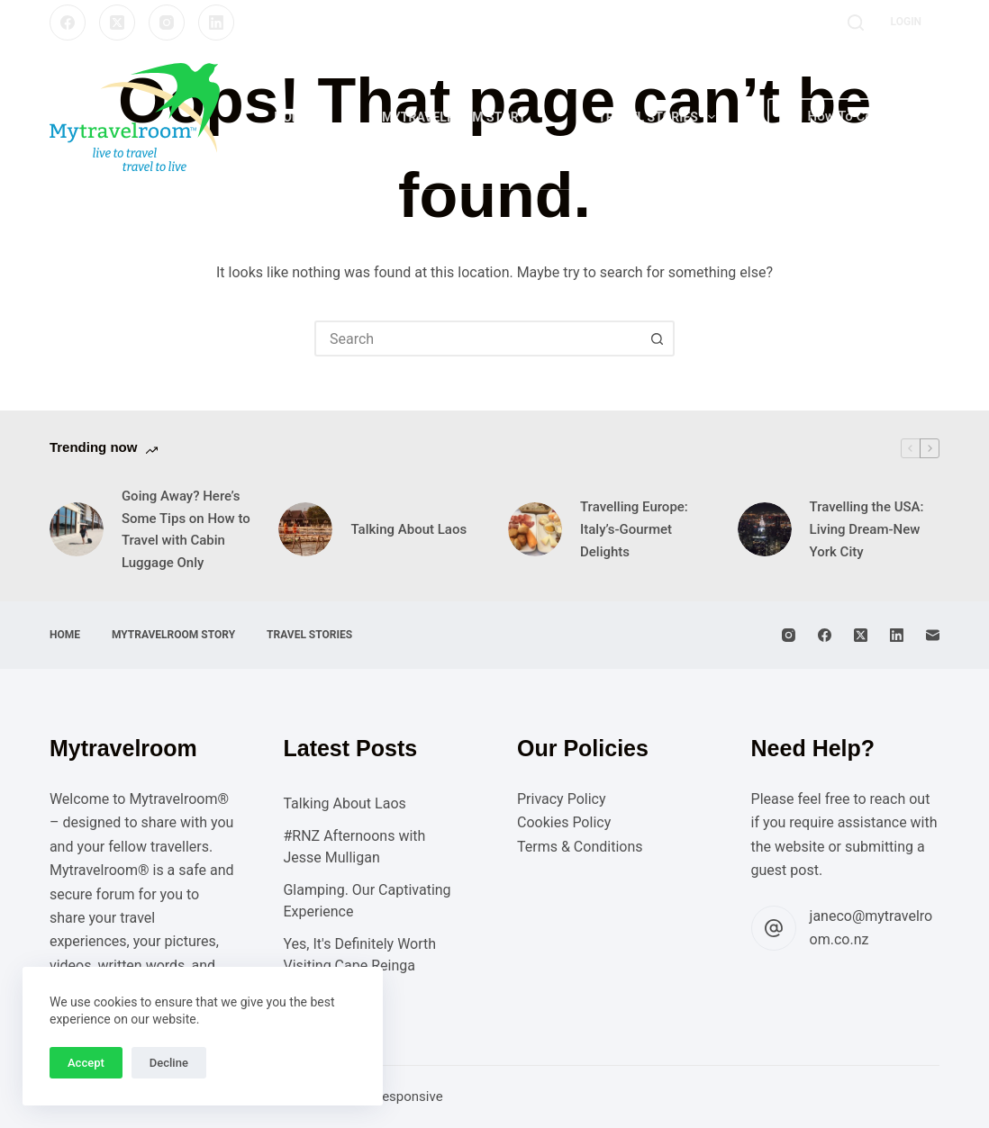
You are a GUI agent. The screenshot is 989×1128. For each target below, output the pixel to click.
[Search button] (656, 338)
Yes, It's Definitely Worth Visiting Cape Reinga (359, 954)
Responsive (408, 1096)
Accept (86, 1062)
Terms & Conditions (580, 846)
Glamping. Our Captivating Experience (366, 900)
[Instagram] (167, 23)
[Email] (932, 635)
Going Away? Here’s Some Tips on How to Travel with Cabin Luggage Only (186, 529)
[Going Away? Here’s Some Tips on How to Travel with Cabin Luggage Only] (77, 529)
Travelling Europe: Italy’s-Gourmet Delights (634, 529)
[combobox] (478, 338)
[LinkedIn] (216, 23)
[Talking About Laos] (305, 529)
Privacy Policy (561, 799)
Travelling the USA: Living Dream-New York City (867, 529)
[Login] (906, 23)
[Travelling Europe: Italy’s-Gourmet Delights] (535, 529)
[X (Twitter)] (117, 23)
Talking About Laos (408, 529)
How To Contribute (853, 116)
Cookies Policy (564, 822)
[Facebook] (68, 23)
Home (292, 117)
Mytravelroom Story (454, 117)
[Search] (856, 22)
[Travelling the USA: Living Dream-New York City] (765, 529)
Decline (169, 1062)
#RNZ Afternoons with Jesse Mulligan (354, 846)
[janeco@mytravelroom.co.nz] (773, 928)
